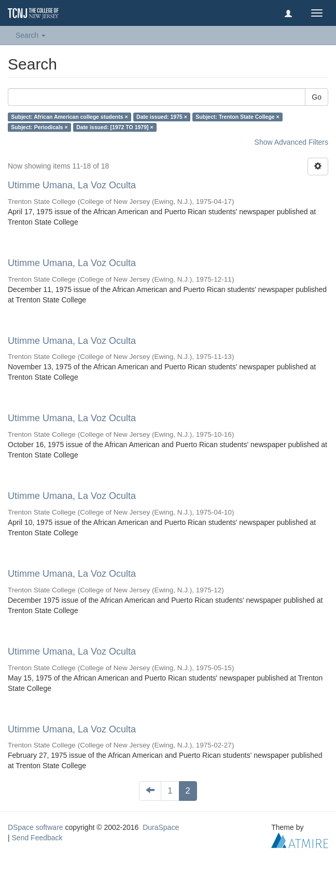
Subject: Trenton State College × (237, 117)
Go (316, 97)
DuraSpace (161, 827)
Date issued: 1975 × (161, 117)
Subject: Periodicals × (39, 127)
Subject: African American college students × (69, 117)
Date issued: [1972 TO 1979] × (114, 127)
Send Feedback (37, 838)
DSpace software (35, 827)
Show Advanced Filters (291, 142)
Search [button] (31, 35)
